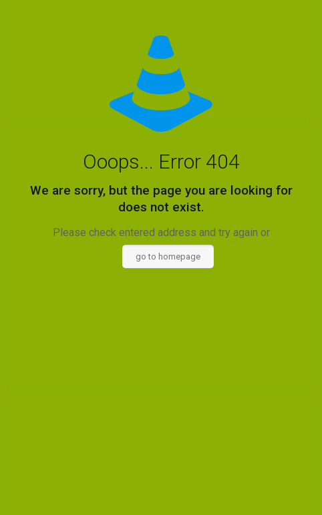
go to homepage (168, 256)
